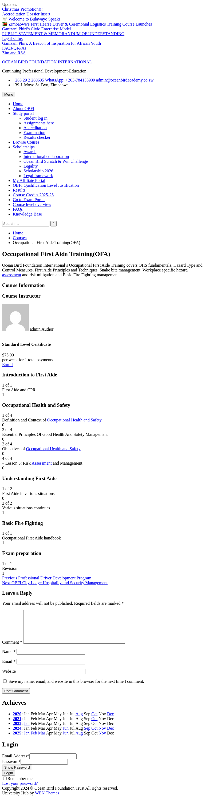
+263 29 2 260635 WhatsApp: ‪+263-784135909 (54, 80)
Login (8, 779)
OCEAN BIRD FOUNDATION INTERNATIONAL (47, 62)
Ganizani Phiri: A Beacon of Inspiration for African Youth (51, 43)
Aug (79, 720)
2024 (17, 734)
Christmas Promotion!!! (22, 9)
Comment (12, 648)
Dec (110, 720)
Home (18, 103)
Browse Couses (26, 142)
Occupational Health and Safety (74, 420)
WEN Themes (47, 799)
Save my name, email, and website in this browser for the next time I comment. (76, 687)
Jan (26, 730)
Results (19, 190)
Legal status (12, 38)
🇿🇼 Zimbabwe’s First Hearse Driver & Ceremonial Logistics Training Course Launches (77, 24)
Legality (30, 166)
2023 (17, 730)
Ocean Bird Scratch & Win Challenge (55, 161)
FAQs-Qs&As (14, 48)
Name (8, 658)
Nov (102, 734)
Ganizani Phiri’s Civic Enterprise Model (36, 29)
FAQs (18, 209)
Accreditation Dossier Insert (26, 14)
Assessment (41, 463)
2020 (17, 720)
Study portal (23, 113)
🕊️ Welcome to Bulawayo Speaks (31, 19)
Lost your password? (20, 789)
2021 (17, 725)
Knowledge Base (27, 214)
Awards (29, 151)
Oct (94, 720)
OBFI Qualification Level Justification (46, 185)
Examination (34, 132)
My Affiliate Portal (29, 180)
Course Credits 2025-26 (33, 195)
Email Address (15, 762)
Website (9, 677)
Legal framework (38, 175)
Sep (87, 734)
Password (11, 768)
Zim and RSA (14, 53)
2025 (17, 739)
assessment (11, 275)
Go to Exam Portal (29, 199)
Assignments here (38, 123)
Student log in (35, 118)
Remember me (20, 785)
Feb (34, 739)
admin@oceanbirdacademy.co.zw (124, 80)
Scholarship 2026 (38, 171)
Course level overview (32, 204)
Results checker (36, 137)
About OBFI (23, 108)
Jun (66, 734)
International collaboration (46, 156)
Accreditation (35, 127)
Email (8, 667)
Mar (41, 739)
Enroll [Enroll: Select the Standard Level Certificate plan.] (7, 364)
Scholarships (24, 147)
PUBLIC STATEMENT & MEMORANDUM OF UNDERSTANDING (63, 33)
